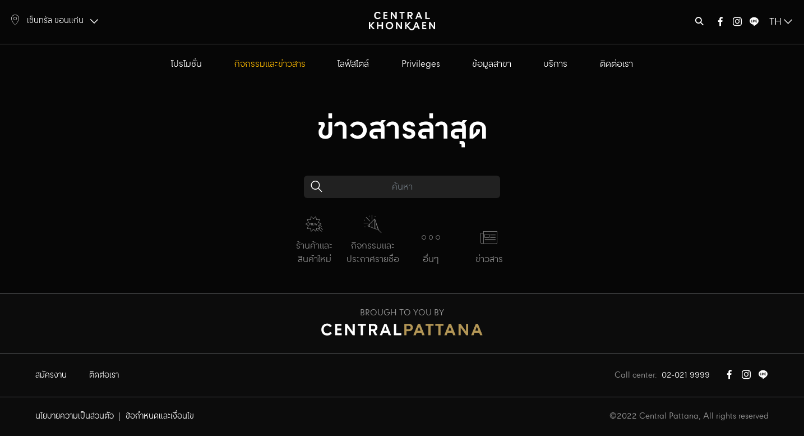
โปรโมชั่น (186, 64)
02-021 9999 (686, 375)
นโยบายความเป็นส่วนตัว (74, 416)
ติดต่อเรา (616, 64)
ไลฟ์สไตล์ (353, 64)
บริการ (555, 64)
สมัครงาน (51, 375)
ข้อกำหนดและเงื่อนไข (160, 416)
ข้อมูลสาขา (491, 64)
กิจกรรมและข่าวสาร (270, 64)
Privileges (420, 64)
